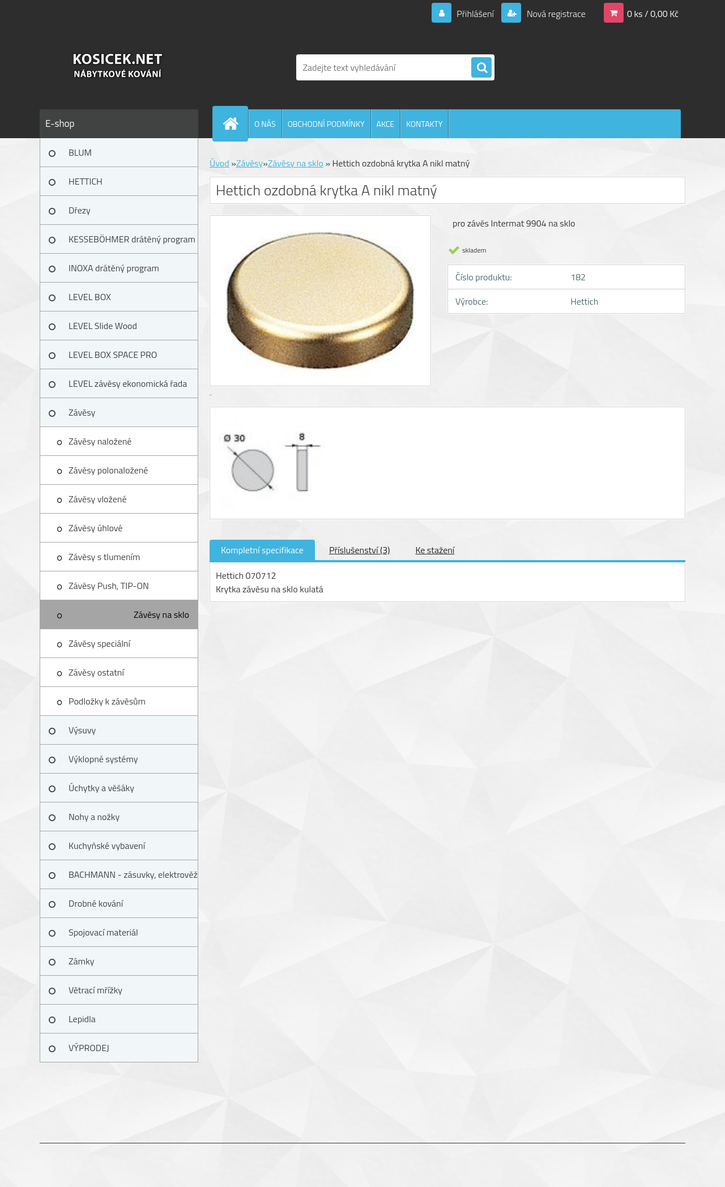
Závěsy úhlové (95, 528)
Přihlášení (475, 13)
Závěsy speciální (99, 643)
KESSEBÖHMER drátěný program (132, 239)
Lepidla (82, 1019)
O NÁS (265, 124)
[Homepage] (235, 123)
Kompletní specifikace (262, 550)
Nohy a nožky (94, 816)
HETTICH (86, 181)
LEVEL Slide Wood (103, 325)
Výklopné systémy (103, 759)
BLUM (80, 152)
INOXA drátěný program (114, 268)
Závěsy (82, 412)
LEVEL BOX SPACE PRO (113, 354)
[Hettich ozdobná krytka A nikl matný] (270, 417)
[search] (481, 68)
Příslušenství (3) (359, 550)
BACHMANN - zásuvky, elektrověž (133, 874)
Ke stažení (434, 550)
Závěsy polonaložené (108, 470)
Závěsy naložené (100, 441)
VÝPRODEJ (89, 1047)
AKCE (385, 124)
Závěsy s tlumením (104, 556)
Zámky (81, 961)
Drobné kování (96, 903)
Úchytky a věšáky (101, 788)
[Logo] (117, 67)
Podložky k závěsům (107, 701)
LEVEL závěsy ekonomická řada (128, 383)
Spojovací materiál (103, 932)
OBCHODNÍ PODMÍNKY (326, 124)
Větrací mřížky (95, 990)
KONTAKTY (424, 124)
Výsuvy (82, 730)
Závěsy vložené (97, 499)
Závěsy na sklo (161, 614)
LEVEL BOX (90, 297)
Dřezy (80, 210)
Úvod (219, 163)
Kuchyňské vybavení (107, 845)
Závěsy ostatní (96, 672)
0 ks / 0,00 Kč (653, 13)
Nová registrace (555, 13)
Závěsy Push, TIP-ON (109, 585)
